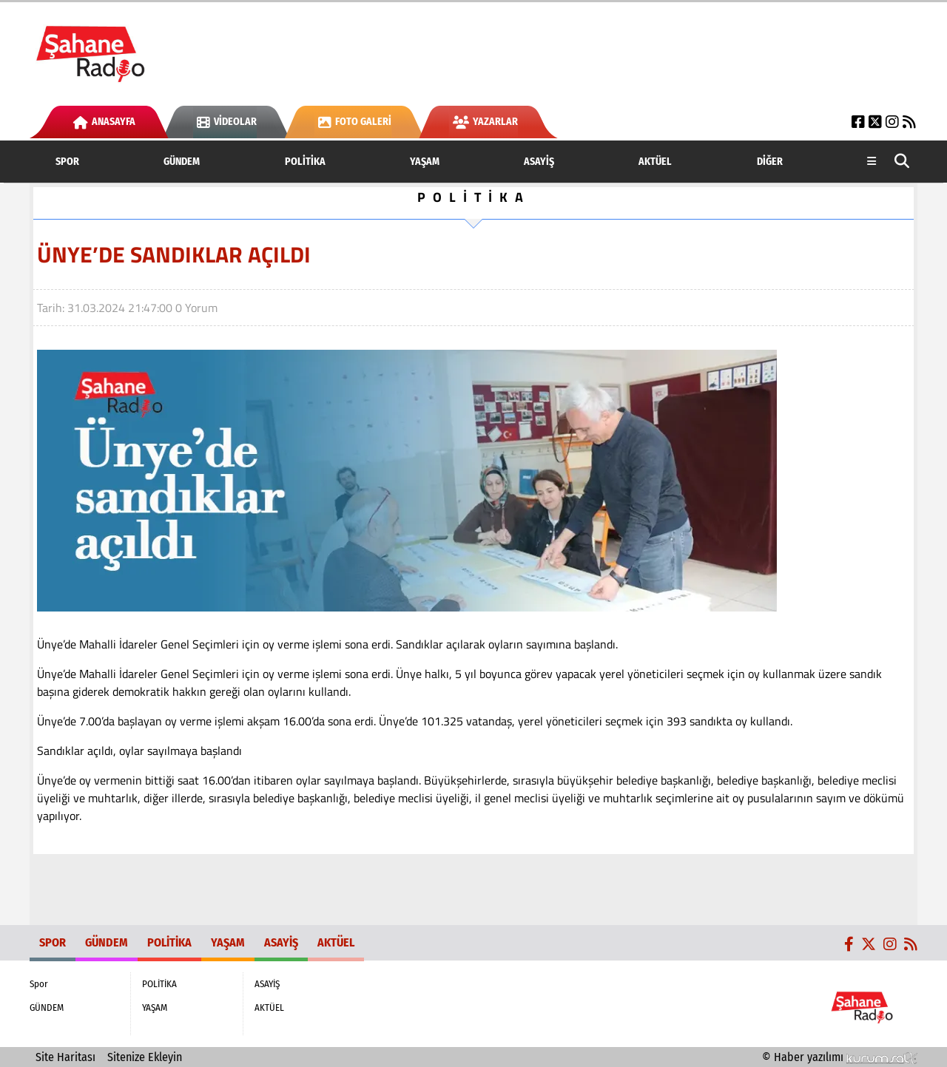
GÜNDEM (182, 161)
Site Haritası (65, 1057)
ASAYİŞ (539, 161)
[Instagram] (892, 122)
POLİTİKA (305, 161)
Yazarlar (485, 121)
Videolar (227, 121)
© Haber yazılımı (839, 1057)
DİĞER (770, 161)
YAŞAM (424, 161)
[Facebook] (858, 122)
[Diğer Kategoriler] (871, 161)
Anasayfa (104, 121)
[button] (902, 162)
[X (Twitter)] (875, 122)
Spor (67, 161)
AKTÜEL (655, 161)
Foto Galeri (354, 121)
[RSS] (909, 122)
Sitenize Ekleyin (144, 1057)
